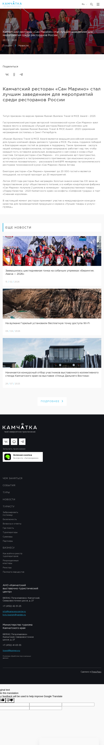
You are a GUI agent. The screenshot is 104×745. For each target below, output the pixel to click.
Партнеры (8, 541)
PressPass (96, 672)
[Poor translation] (10, 700)
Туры (6, 493)
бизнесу (9, 548)
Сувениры (7, 537)
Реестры (7, 568)
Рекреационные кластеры (11, 562)
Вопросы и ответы (12, 524)
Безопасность (10, 519)
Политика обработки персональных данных (17, 657)
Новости (23, 46)
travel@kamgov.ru (11, 650)
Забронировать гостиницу (10, 514)
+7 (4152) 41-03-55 (12, 645)
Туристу (9, 507)
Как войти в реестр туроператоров (12, 555)
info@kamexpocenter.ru (14, 611)
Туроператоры (10, 532)
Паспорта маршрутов (13, 572)
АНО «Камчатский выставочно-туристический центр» (20, 588)
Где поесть (8, 528)
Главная (7, 46)
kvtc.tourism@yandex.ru (14, 615)
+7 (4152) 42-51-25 (12, 606)
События (9, 486)
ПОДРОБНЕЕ (52, 401)
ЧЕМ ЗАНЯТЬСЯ (12, 478)
